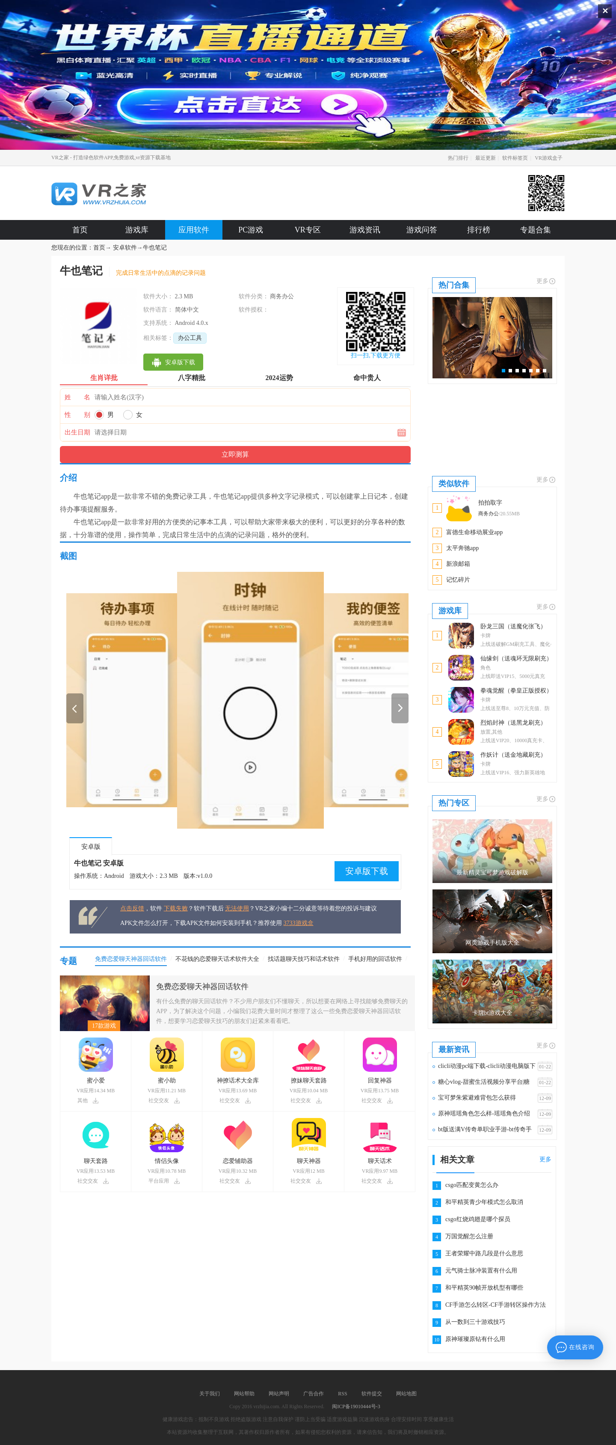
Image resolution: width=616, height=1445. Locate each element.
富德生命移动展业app (474, 532)
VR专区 (308, 230)
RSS (342, 1394)
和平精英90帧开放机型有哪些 (484, 1287)
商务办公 (488, 514)
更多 (546, 281)
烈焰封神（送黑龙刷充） (513, 723)
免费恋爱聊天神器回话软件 (202, 986)
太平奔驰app (462, 548)
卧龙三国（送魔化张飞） (513, 626)
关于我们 (209, 1394)
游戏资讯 (364, 230)
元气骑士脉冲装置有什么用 (481, 1270)
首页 (80, 230)
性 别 (77, 414)
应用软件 (193, 230)
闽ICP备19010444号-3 (356, 1406)
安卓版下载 (366, 871)
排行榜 (478, 230)
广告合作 (313, 1394)
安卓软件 (125, 247)
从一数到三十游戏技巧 (475, 1322)
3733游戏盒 (299, 923)
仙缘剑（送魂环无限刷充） (516, 658)
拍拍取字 (490, 503)
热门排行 (458, 158)
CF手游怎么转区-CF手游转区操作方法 (495, 1305)
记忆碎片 (458, 580)
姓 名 (77, 397)
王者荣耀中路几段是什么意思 (484, 1253)
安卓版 (91, 846)
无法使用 (237, 908)
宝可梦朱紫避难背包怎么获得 (477, 1097)
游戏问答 (421, 230)
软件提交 (371, 1394)
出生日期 (77, 432)
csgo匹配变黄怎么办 (471, 1185)
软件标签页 (515, 158)
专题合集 (535, 230)
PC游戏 (250, 230)
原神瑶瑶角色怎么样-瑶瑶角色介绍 (484, 1113)
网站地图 (406, 1394)
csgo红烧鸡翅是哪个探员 (477, 1219)
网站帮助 (244, 1394)
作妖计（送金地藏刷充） (513, 755)
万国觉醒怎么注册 (469, 1236)
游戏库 (136, 230)
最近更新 (485, 158)
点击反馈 (132, 908)
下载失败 (176, 908)
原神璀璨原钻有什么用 (475, 1339)
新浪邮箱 (458, 564)
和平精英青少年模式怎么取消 (484, 1202)
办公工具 (190, 338)
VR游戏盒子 (549, 158)
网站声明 (279, 1394)
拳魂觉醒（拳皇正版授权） (516, 690)
